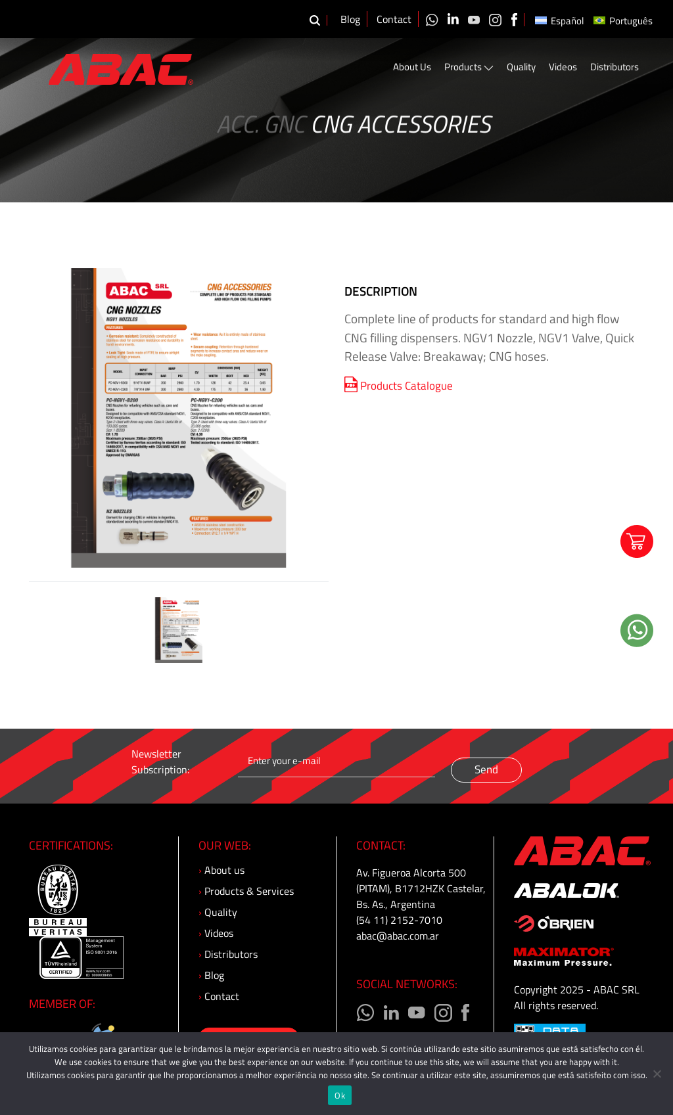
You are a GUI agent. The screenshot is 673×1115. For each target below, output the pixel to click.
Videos (563, 67)
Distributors (614, 67)
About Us (412, 67)
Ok (340, 1095)
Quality (521, 67)
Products (469, 67)
